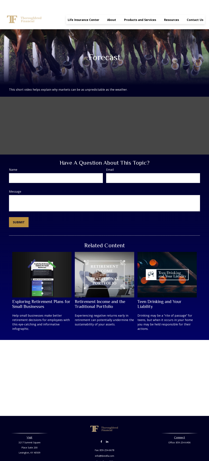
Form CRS (108, 451)
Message (15, 182)
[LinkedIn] (107, 431)
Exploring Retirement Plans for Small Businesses (41, 294)
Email (110, 160)
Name (13, 160)
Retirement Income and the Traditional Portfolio (100, 294)
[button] (83, 9)
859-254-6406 (183, 432)
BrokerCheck (138, 457)
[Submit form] (19, 212)
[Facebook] (101, 431)
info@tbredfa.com (104, 446)
